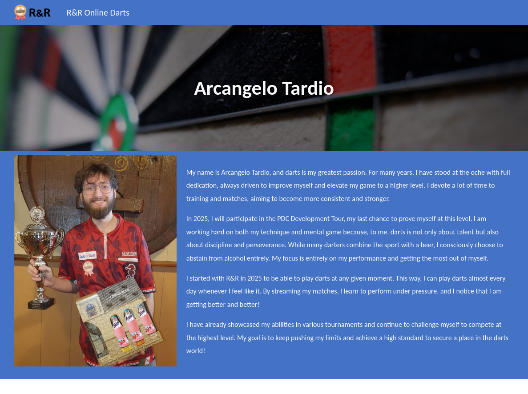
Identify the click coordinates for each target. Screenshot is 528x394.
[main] (264, 88)
